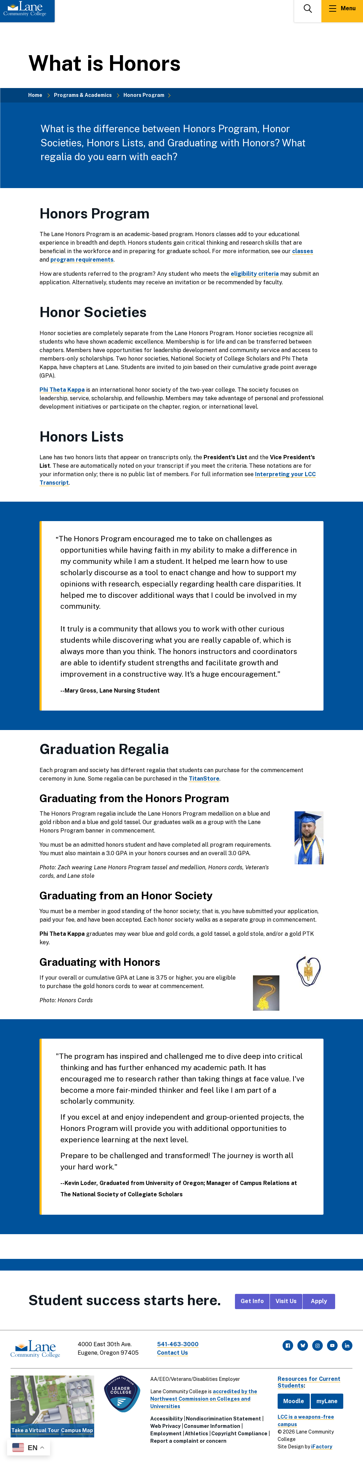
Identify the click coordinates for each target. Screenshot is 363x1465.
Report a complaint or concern (188, 1440)
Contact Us (172, 1352)
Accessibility (166, 1418)
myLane (327, 1400)
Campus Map (77, 1430)
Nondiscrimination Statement (223, 1418)
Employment (166, 1433)
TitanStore (204, 778)
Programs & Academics (83, 95)
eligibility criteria (255, 273)
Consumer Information (212, 1426)
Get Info (252, 1301)
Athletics (196, 1433)
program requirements (82, 259)
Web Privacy (165, 1426)
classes (302, 251)
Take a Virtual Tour (35, 1430)
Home (35, 95)
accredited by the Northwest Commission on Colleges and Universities (203, 1398)
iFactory (321, 1446)
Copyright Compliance (239, 1433)
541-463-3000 (178, 1344)
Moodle (293, 1400)
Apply (319, 1301)
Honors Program (143, 95)
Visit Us (286, 1301)
